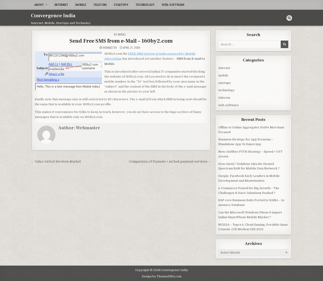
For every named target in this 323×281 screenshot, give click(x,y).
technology (145, 5)
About (39, 5)
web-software (173, 5)
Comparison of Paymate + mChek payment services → (170, 161)
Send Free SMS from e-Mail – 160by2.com (121, 40)
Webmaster (110, 47)
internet (61, 5)
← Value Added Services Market (56, 161)
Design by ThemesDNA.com (161, 276)
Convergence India (53, 15)
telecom (100, 5)
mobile (80, 5)
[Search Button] (289, 18)
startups (121, 5)
